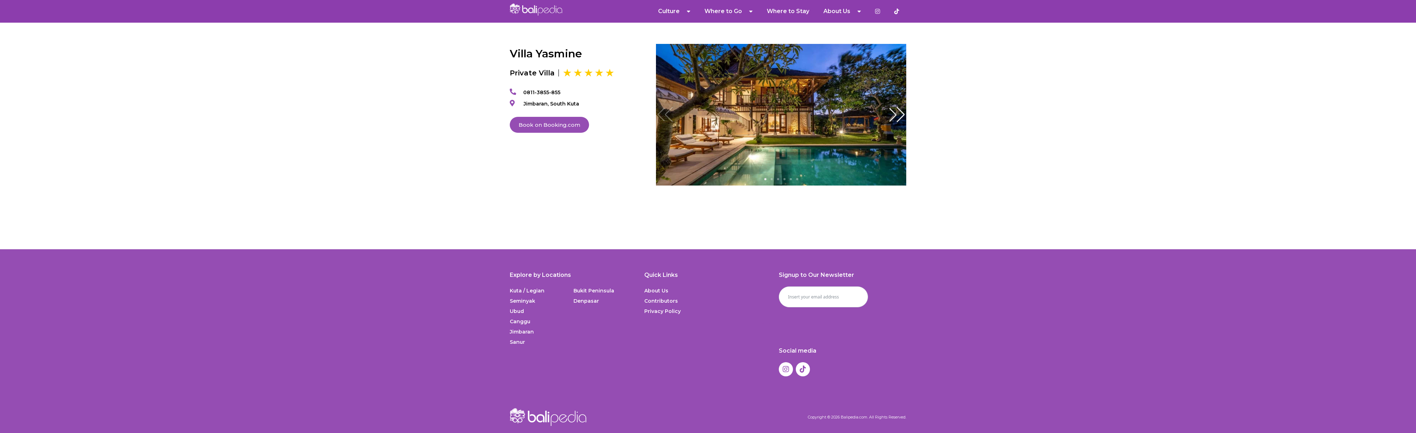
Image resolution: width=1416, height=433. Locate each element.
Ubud (517, 311)
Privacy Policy (662, 311)
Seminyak (522, 301)
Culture (674, 11)
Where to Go (728, 11)
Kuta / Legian (527, 290)
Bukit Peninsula (593, 290)
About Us (842, 11)
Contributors (661, 301)
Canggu (520, 321)
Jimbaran (522, 332)
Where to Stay (788, 11)
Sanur (517, 342)
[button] (897, 115)
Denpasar (586, 301)
